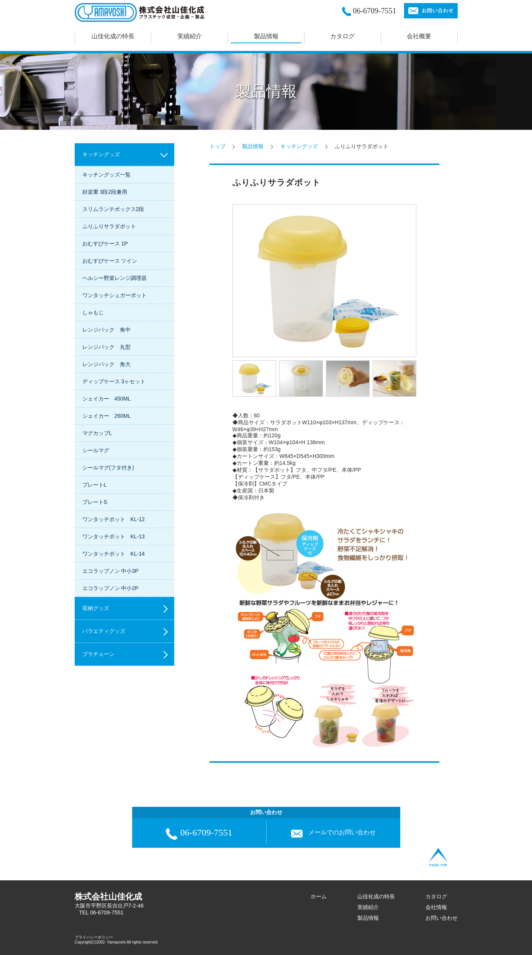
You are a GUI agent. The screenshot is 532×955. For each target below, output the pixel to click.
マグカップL (97, 433)
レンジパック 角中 (106, 330)
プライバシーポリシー (94, 937)
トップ (218, 146)
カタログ (342, 36)
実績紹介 (368, 907)
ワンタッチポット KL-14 (113, 554)
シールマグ (95, 450)
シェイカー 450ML (106, 399)
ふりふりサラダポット (109, 226)
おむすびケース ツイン (110, 261)
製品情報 (253, 146)
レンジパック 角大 (106, 364)
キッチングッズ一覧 (106, 175)
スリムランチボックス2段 (113, 209)
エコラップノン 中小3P (110, 571)
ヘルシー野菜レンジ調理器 (114, 278)
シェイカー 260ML (106, 416)
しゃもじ (93, 312)
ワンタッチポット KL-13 (113, 536)
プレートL (94, 485)
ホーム (319, 896)
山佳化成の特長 (376, 896)
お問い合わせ (442, 918)
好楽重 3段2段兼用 (104, 192)
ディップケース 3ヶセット (114, 381)
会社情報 (436, 907)
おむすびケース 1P (105, 243)
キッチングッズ (299, 146)
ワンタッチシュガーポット (114, 295)
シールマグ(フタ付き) (108, 467)
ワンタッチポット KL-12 (113, 519)
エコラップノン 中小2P (110, 588)
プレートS (94, 502)
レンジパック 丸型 (106, 347)
